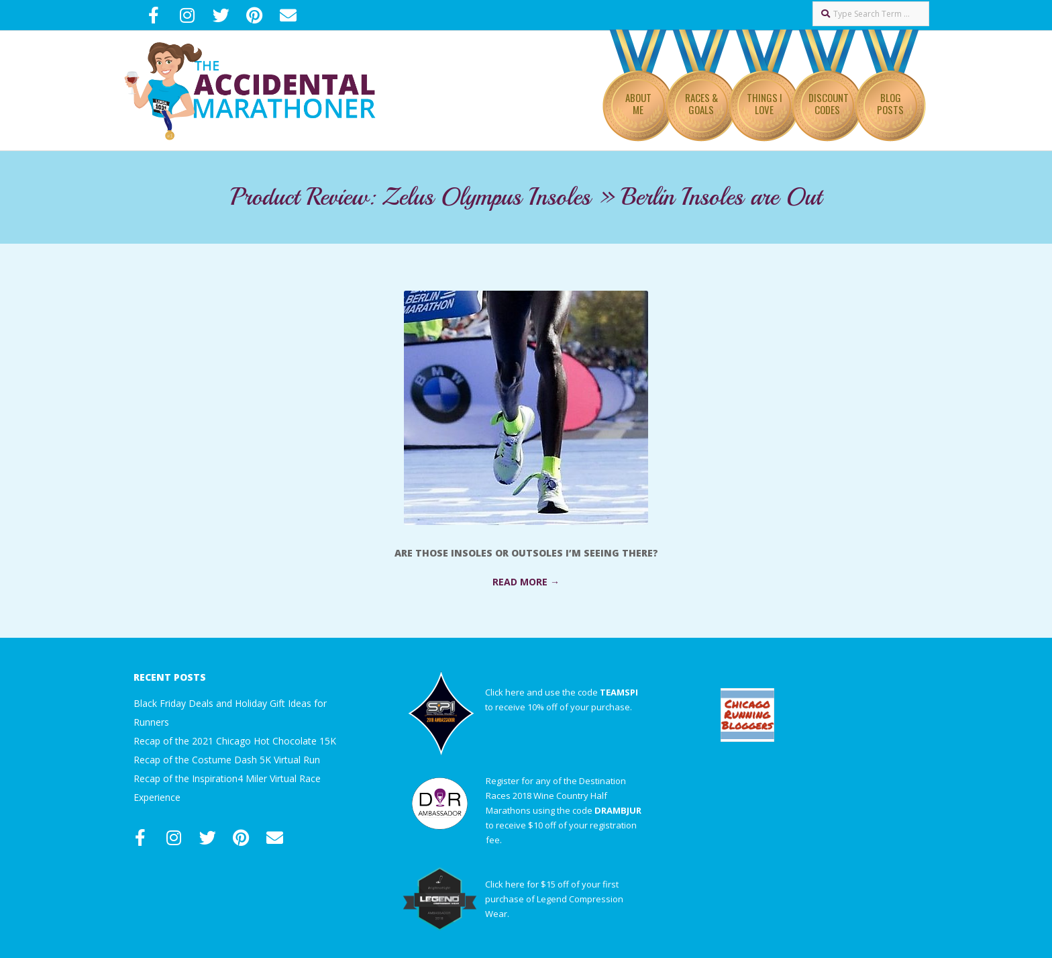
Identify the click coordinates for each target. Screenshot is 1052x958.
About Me (638, 103)
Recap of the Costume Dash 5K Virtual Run (227, 759)
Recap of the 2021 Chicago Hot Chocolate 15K (235, 740)
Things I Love (764, 103)
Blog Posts (890, 103)
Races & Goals (701, 103)
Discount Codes (828, 103)
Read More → (526, 581)
